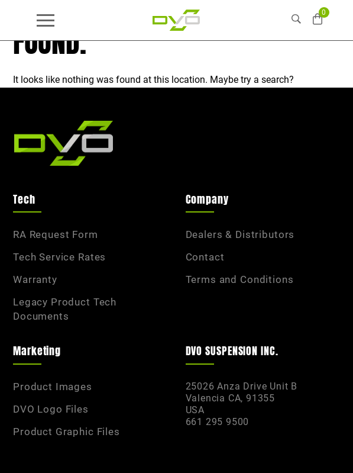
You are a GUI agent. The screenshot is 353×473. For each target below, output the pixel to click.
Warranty (35, 279)
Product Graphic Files (66, 431)
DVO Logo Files (51, 409)
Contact (205, 257)
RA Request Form (55, 234)
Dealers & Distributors (240, 234)
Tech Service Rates (59, 257)
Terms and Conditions (240, 279)
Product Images (52, 386)
